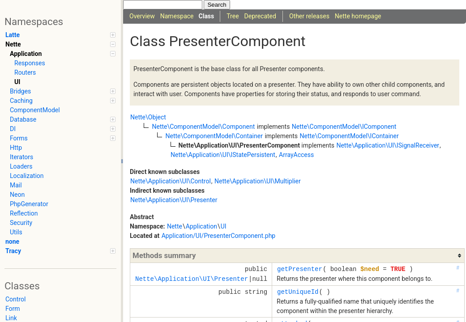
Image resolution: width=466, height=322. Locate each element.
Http (16, 147)
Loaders (21, 166)
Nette (60, 44)
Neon (17, 194)
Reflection (24, 213)
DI (62, 128)
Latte (60, 34)
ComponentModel (35, 110)
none (12, 241)
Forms (62, 138)
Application (62, 53)
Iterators (21, 157)
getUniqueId (297, 292)
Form (12, 308)
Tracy (60, 250)
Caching (62, 100)
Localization (27, 175)
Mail (16, 185)
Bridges (62, 91)
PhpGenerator (29, 204)
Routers (25, 72)
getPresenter (299, 269)
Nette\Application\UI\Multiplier (257, 181)
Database (62, 119)
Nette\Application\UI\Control (170, 181)
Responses (29, 63)
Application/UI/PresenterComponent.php (219, 235)
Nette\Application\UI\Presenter (173, 199)
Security (21, 222)
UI (17, 81)
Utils (16, 232)
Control (15, 299)
